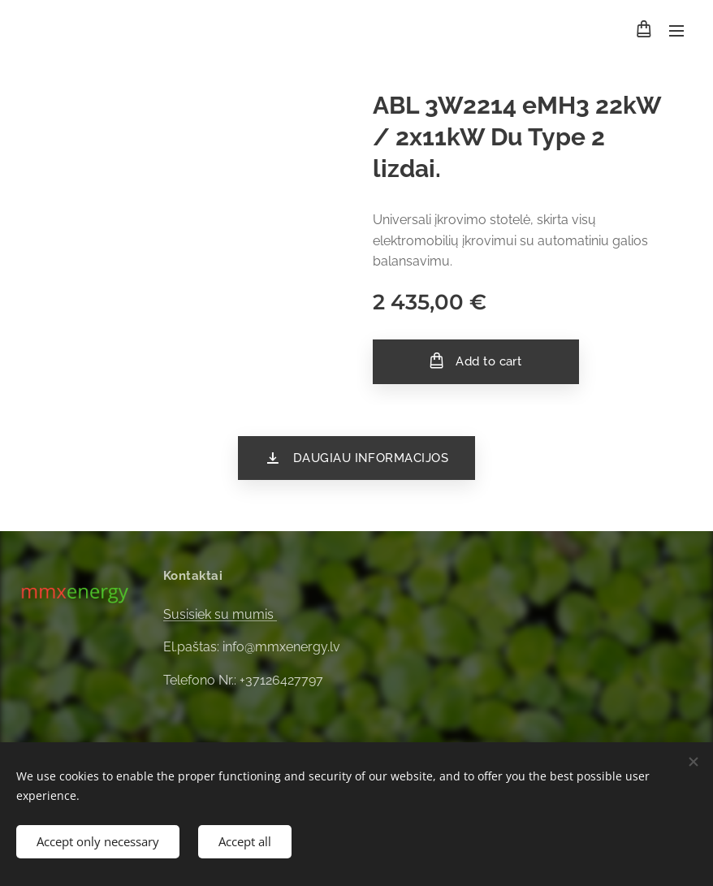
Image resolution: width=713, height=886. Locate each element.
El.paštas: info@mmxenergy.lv (251, 647)
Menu (676, 31)
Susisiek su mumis (220, 614)
